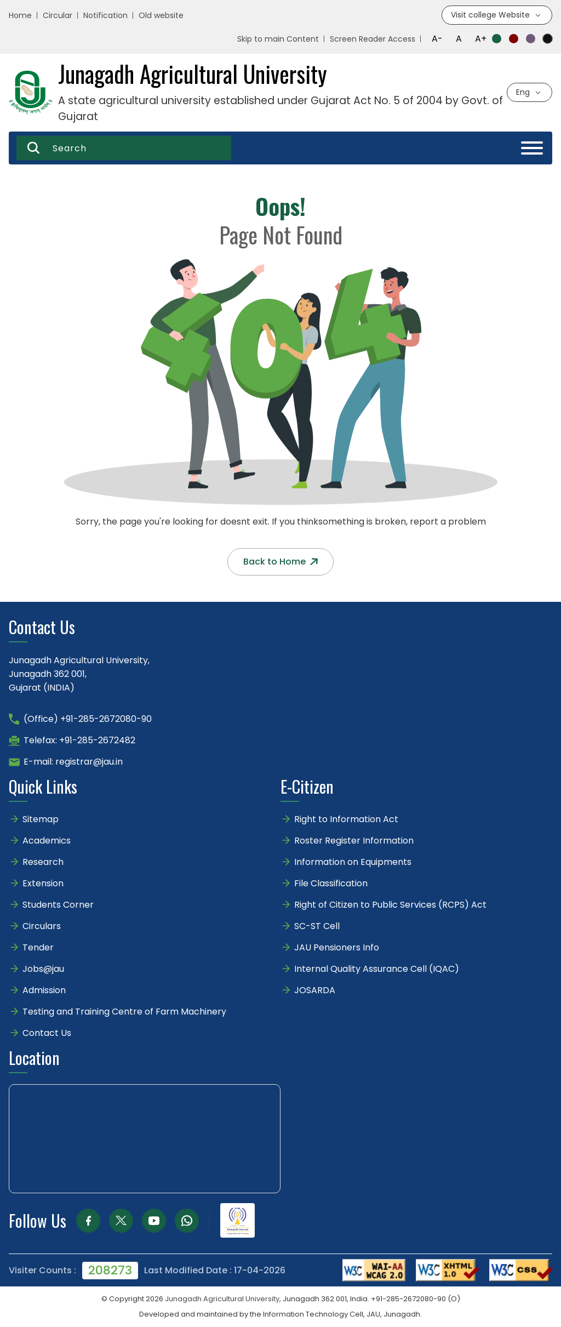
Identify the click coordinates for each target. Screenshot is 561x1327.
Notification (105, 15)
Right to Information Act (346, 819)
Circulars (41, 926)
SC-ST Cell (317, 926)
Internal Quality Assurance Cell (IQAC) (376, 968)
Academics (46, 840)
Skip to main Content (278, 38)
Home (20, 15)
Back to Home (280, 561)
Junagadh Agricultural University (222, 1299)
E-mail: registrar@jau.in (73, 761)
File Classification (331, 883)
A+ (480, 38)
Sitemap (40, 819)
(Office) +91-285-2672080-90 (88, 719)
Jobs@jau (43, 968)
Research (43, 862)
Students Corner (58, 904)
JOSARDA (315, 990)
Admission (44, 990)
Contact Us (46, 1033)
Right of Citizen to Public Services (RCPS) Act (390, 904)
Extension (43, 883)
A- (437, 38)
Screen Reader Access (372, 38)
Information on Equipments (352, 862)
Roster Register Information (354, 840)
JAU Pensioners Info (336, 947)
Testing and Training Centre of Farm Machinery (124, 1011)
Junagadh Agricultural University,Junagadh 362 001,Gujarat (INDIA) (79, 674)
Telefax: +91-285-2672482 (79, 740)
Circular (57, 15)
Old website (161, 15)
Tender (38, 947)
